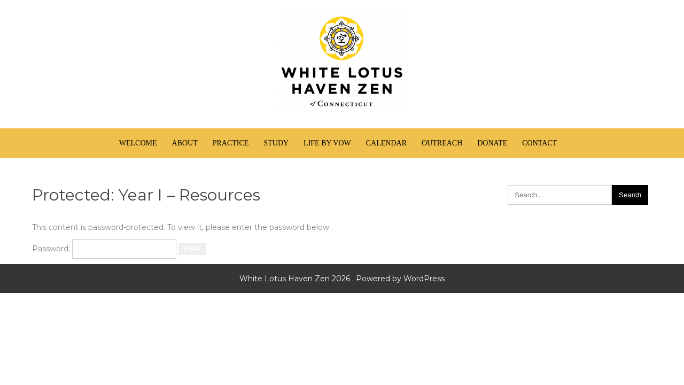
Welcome (138, 143)
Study (276, 143)
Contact (539, 143)
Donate (492, 143)
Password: (104, 248)
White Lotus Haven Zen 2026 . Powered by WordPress (342, 278)
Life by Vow (327, 143)
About (185, 143)
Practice (231, 143)
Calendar (386, 143)
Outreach (442, 143)
